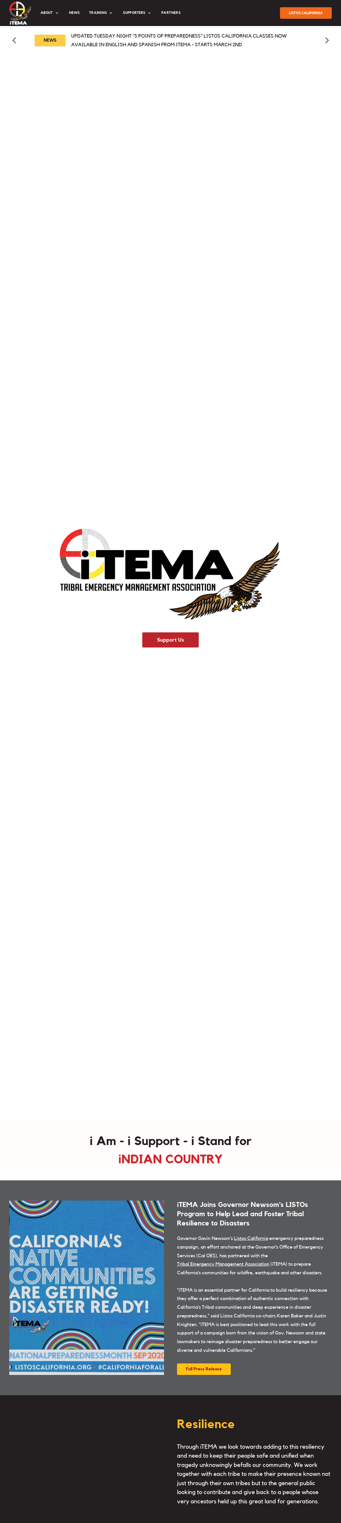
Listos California (251, 1238)
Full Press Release (204, 1369)
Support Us (170, 640)
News (74, 12)
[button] (50, 13)
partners (170, 12)
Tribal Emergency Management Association (223, 1264)
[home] (20, 13)
